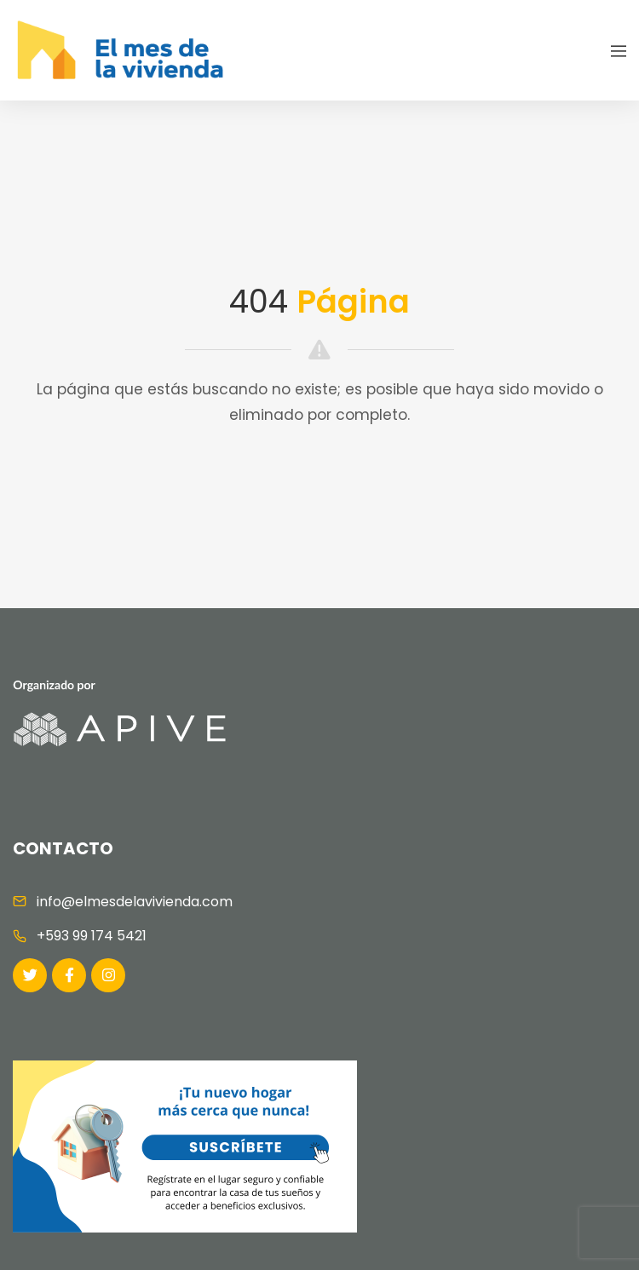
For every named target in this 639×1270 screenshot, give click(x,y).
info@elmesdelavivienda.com (135, 901)
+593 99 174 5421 (92, 935)
